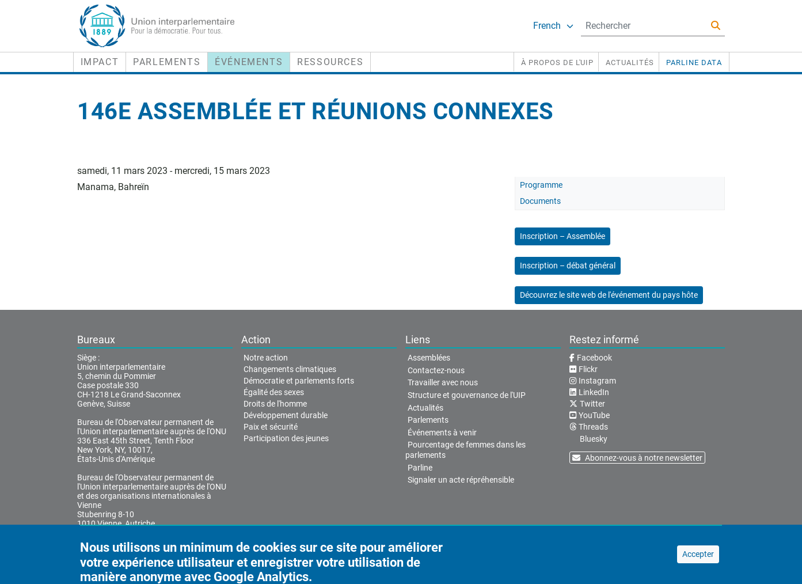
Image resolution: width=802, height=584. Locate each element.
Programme (541, 184)
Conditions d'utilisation (212, 555)
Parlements (166, 61)
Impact (100, 61)
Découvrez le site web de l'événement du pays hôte (609, 294)
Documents (540, 201)
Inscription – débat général (567, 265)
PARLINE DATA (694, 62)
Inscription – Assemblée (562, 236)
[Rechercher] (715, 26)
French (553, 25)
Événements (249, 61)
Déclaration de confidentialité (313, 555)
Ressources (330, 61)
